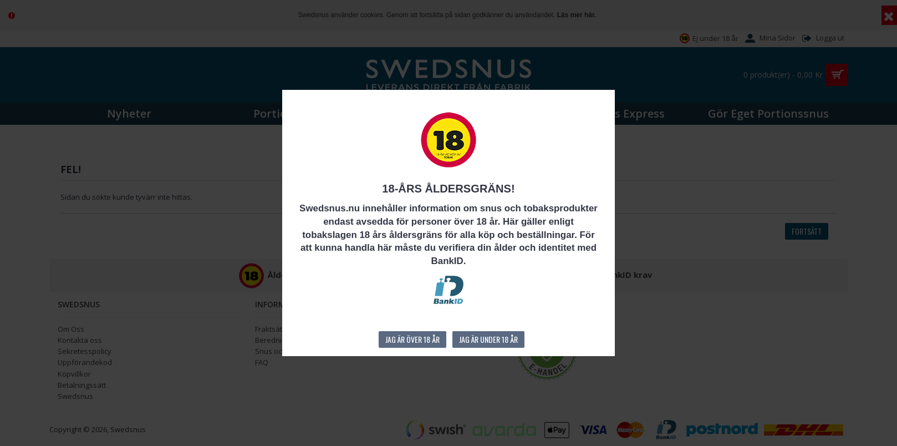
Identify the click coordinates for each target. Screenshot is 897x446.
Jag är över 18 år (412, 339)
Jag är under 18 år (488, 339)
